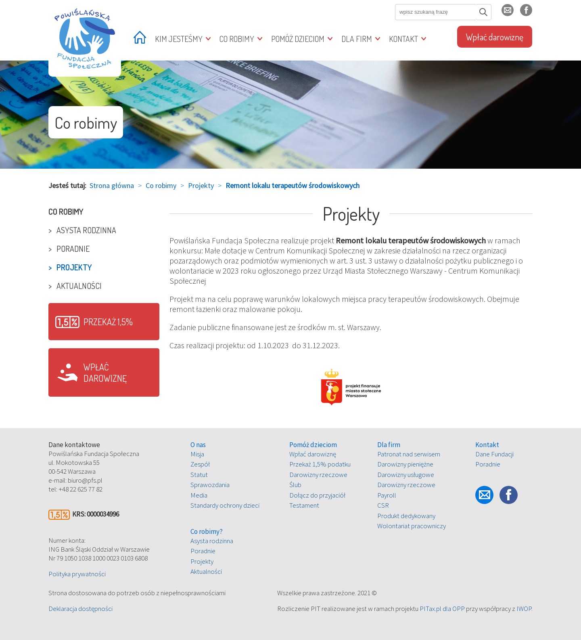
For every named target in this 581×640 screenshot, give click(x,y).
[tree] (103, 248)
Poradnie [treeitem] (73, 248)
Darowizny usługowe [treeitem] (405, 474)
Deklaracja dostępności (80, 608)
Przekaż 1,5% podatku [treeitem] (320, 464)
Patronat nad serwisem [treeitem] (408, 454)
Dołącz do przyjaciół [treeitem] (317, 495)
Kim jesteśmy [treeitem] (179, 38)
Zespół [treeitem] (200, 464)
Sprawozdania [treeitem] (210, 484)
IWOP (523, 608)
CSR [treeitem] (383, 505)
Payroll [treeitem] (386, 495)
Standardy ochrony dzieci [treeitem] (224, 505)
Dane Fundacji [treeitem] (494, 454)
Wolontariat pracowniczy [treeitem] (411, 525)
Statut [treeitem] (199, 474)
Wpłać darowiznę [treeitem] (494, 36)
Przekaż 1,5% (108, 321)
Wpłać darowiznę (105, 372)
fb (532, 13)
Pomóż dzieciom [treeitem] (297, 38)
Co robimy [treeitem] (236, 38)
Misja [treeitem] (197, 454)
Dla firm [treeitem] (356, 38)
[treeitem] (140, 39)
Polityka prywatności (77, 573)
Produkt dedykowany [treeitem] (406, 515)
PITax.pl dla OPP (442, 608)
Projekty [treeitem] (74, 267)
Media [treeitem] (198, 495)
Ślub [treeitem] (295, 484)
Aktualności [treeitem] (79, 285)
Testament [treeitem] (304, 505)
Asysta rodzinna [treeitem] (86, 230)
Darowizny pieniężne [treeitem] (405, 464)
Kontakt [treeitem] (403, 38)
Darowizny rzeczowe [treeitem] (318, 474)
